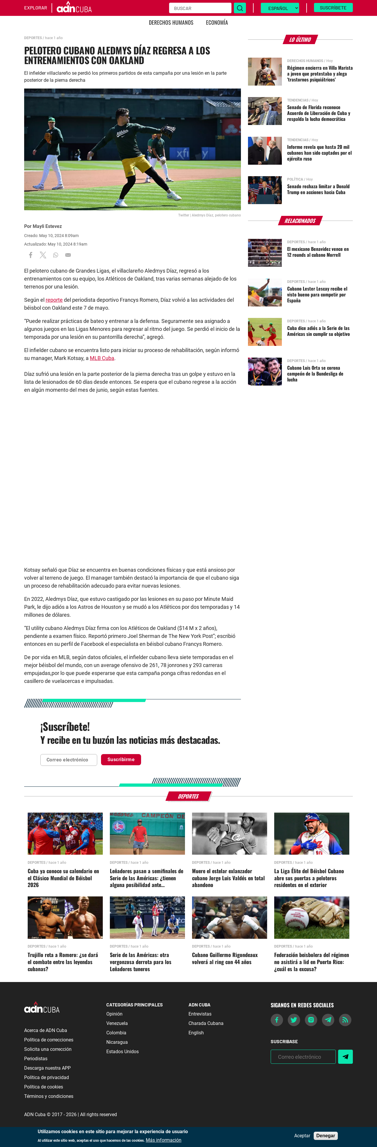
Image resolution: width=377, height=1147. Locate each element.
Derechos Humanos (171, 22)
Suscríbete (333, 7)
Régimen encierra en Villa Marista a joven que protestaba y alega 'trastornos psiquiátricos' (320, 73)
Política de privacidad (46, 1077)
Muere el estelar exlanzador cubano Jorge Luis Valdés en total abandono (228, 878)
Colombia (116, 1033)
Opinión (114, 1014)
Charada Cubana (206, 1023)
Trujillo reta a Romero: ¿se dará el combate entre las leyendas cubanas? (63, 962)
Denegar (325, 1135)
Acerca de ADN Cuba (45, 1030)
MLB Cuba (102, 358)
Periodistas (35, 1058)
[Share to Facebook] (31, 255)
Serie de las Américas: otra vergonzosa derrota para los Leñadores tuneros (140, 962)
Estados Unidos (122, 1051)
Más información (163, 1140)
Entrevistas (199, 1014)
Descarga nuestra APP (47, 1068)
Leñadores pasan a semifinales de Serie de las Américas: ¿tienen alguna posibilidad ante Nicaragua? (146, 878)
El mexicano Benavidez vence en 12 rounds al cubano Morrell (318, 252)
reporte (54, 300)
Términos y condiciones (48, 1096)
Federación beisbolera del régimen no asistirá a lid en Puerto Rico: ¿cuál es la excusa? (311, 962)
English (196, 1033)
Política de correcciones (48, 1040)
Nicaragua (117, 1042)
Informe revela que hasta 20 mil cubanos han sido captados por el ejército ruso (319, 152)
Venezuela (117, 1023)
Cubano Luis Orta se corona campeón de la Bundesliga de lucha (315, 373)
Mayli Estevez (47, 226)
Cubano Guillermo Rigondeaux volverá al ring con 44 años (225, 958)
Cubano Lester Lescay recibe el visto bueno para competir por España (317, 294)
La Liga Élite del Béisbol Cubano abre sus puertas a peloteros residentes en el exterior (309, 878)
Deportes (33, 38)
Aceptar (302, 1135)
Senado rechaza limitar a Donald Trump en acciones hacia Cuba (318, 189)
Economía (217, 22)
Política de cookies (43, 1087)
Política (295, 179)
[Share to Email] (68, 255)
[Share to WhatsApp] (56, 255)
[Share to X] (43, 255)
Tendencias (297, 100)
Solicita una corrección (48, 1049)
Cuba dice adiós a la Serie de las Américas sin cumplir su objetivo (318, 331)
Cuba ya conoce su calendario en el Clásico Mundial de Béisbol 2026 (63, 878)
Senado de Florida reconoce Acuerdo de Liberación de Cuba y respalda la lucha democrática (318, 113)
